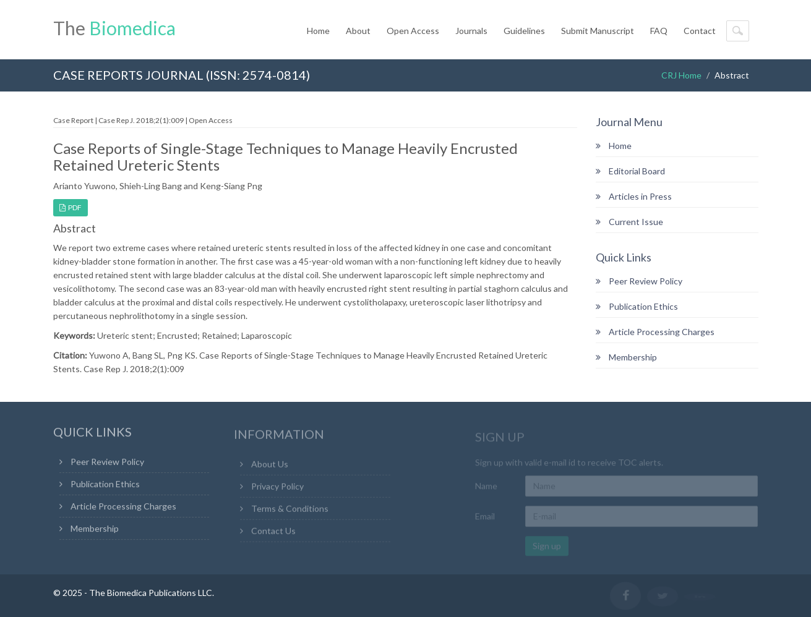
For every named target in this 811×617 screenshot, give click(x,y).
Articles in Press (634, 196)
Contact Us (273, 532)
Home (318, 30)
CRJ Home (681, 75)
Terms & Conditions (289, 509)
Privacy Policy (277, 487)
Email (485, 517)
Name (486, 487)
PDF (70, 207)
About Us (269, 465)
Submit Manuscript (597, 30)
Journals (471, 30)
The (114, 28)
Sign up (547, 547)
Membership (626, 357)
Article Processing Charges (655, 331)
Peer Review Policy (639, 281)
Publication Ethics (637, 306)
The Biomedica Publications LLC (150, 592)
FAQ (658, 30)
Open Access (413, 30)
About (358, 30)
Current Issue (629, 221)
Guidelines (524, 30)
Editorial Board (630, 171)
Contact (700, 30)
